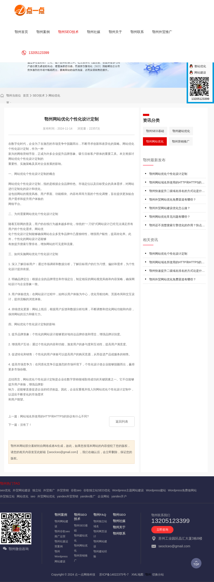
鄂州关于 (119, 527)
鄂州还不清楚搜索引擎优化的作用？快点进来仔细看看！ (177, 226)
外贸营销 (63, 490)
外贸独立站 (7, 496)
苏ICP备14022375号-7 (114, 574)
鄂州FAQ (99, 514)
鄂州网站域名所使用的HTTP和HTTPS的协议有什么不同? (176, 183)
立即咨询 (162, 529)
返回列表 (122, 421)
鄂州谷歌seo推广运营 (62, 534)
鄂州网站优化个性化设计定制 (168, 173)
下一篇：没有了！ (20, 424)
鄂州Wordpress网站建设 (61, 556)
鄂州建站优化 (181, 131)
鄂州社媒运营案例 (61, 544)
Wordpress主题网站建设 (128, 490)
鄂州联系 (119, 533)
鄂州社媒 (119, 521)
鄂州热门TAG (10, 483)
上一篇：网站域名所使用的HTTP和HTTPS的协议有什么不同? (48, 416)
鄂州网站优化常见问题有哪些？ (169, 216)
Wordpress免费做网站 (182, 490)
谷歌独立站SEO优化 (96, 490)
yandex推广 (88, 496)
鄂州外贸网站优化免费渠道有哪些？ (172, 199)
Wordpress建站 (156, 490)
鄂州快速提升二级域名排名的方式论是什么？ (175, 191)
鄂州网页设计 (100, 534)
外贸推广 (49, 490)
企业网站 (103, 496)
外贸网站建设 (21, 490)
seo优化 (5, 490)
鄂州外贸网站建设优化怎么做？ (169, 208)
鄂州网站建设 (61, 524)
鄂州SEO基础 (155, 131)
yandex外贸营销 (67, 496)
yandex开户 (119, 496)
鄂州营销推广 (181, 141)
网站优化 (54, 95)
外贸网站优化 (46, 496)
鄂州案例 (61, 514)
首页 (26, 95)
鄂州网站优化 (155, 141)
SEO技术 (39, 95)
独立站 (36, 490)
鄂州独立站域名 (100, 524)
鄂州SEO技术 (80, 517)
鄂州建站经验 (100, 554)
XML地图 (137, 574)
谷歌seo (76, 490)
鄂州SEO (119, 514)
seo (33, 496)
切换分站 (158, 574)
